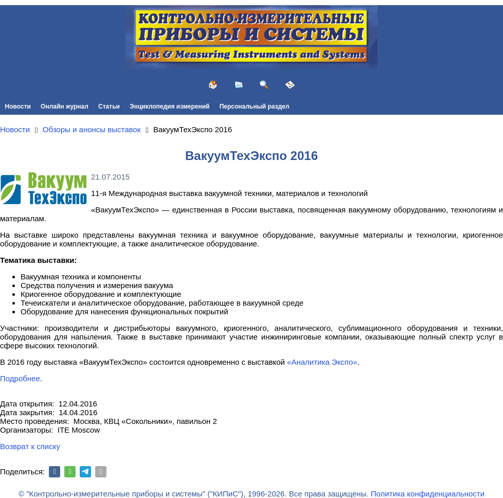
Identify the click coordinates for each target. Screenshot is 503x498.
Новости (18, 106)
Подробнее (20, 378)
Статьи (109, 106)
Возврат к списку (30, 446)
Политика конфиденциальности (427, 493)
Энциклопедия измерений (169, 106)
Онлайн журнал (64, 106)
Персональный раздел (255, 106)
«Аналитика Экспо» (322, 362)
